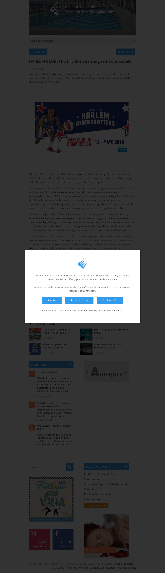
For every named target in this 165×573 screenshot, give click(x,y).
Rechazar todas (79, 300)
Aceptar (52, 300)
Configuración (109, 300)
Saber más (117, 310)
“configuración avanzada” (82, 290)
